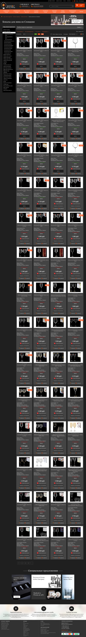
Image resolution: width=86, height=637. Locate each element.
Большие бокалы (8, 39)
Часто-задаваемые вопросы (45, 624)
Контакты (69, 0)
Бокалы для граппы (8, 44)
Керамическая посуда (17, 11)
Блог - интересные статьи (45, 623)
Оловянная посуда (45, 11)
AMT (24, 622)
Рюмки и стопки (6, 29)
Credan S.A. (25, 626)
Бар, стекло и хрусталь (27, 11)
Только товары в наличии (56, 34)
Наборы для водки (7, 57)
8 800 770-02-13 (64, 623)
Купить (24, 66)
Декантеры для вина (7, 67)
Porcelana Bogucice (26, 630)
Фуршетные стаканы (7, 73)
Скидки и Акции (59, 0)
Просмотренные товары (45, 633)
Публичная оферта (44, 631)
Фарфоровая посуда (6, 11)
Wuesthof (24, 635)
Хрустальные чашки (7, 76)
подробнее (17, 596)
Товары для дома (63, 11)
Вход (77, 1)
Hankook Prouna (26, 628)
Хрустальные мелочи (7, 90)
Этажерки (5, 88)
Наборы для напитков (7, 58)
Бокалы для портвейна (8, 45)
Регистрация (81, 1)
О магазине (43, 622)
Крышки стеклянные (7, 82)
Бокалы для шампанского (9, 41)
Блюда (4, 81)
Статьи (64, 0)
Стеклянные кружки (7, 75)
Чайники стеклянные (7, 78)
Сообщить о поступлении (58, 206)
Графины (5, 61)
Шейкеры (5, 72)
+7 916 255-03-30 (65, 627)
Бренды (81, 11)
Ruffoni (24, 632)
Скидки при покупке (25, 63)
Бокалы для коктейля (8, 51)
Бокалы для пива (7, 50)
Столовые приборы (36, 11)
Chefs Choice (25, 625)
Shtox (24, 633)
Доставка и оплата (51, 0)
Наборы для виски (7, 54)
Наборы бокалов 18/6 (7, 60)
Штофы (4, 63)
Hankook (24, 627)
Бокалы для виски (7, 42)
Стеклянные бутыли (7, 64)
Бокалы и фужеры (16, 16)
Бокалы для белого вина (9, 37)
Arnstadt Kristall (25, 623)
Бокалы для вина (24, 16)
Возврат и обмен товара (45, 630)
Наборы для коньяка (7, 56)
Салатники (5, 79)
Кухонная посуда (54, 11)
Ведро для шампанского (8, 69)
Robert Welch (25, 631)
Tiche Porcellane (26, 634)
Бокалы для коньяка (8, 48)
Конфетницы (5, 84)
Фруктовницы (6, 87)
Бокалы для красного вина (9, 35)
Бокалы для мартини (8, 47)
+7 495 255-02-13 (65, 626)
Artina (24, 624)
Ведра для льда (6, 70)
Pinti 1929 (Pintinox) (26, 629)
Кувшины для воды (7, 66)
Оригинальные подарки (72, 11)
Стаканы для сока (7, 52)
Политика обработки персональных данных (48, 632)
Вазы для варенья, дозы (8, 85)
